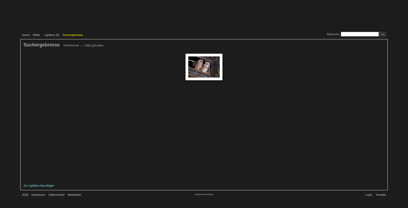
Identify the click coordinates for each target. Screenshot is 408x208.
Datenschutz (57, 194)
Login (368, 194)
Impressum (38, 194)
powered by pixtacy (204, 194)
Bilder (36, 34)
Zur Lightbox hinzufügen (38, 185)
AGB (25, 194)
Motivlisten (74, 194)
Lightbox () (51, 34)
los (383, 34)
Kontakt (381, 194)
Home (26, 34)
